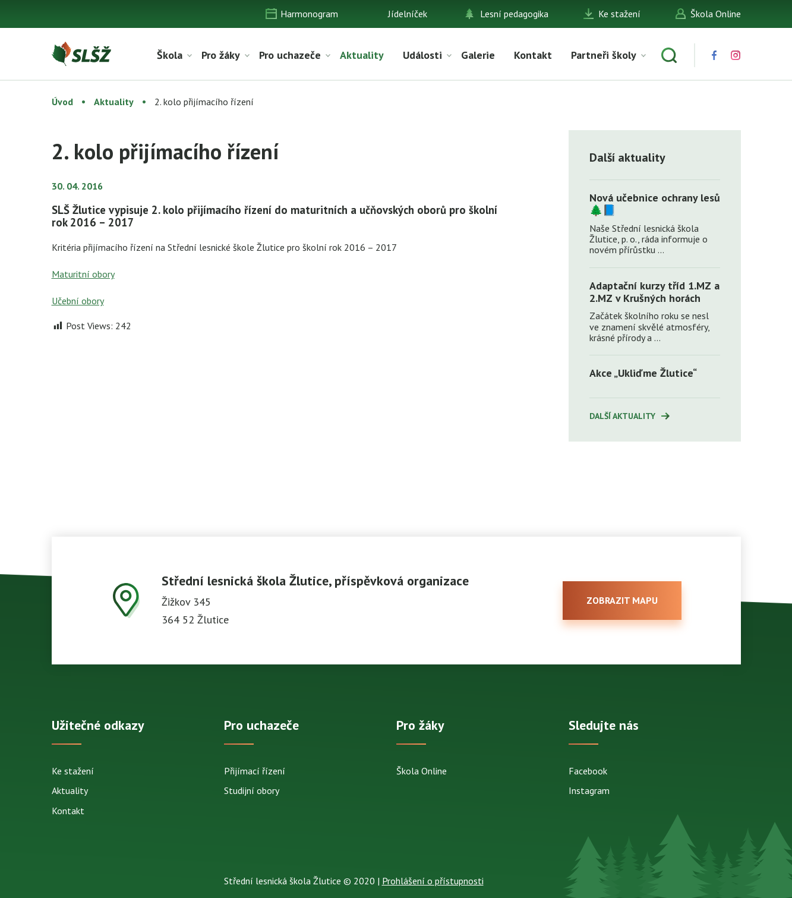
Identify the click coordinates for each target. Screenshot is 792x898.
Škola (169, 55)
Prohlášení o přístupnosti (433, 881)
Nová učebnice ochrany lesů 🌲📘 (654, 204)
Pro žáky (220, 55)
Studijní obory (251, 790)
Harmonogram (309, 14)
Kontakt (533, 55)
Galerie (478, 55)
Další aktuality (622, 416)
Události (422, 55)
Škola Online (715, 14)
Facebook (588, 771)
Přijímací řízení (254, 771)
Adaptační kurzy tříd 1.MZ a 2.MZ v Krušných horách (654, 292)
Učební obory (78, 301)
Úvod (62, 102)
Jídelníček (407, 14)
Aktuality (362, 55)
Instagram (589, 790)
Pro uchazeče (290, 55)
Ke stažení (619, 14)
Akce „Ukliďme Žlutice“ (643, 373)
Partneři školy (603, 55)
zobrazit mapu (622, 600)
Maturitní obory (83, 274)
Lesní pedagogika (514, 14)
